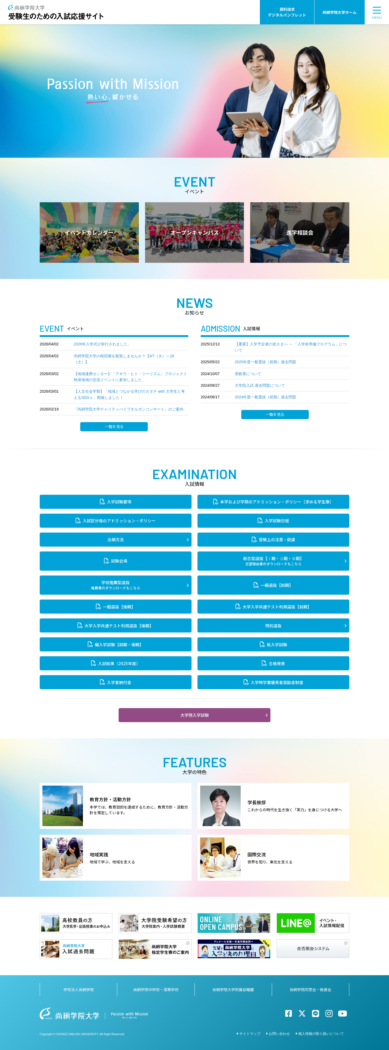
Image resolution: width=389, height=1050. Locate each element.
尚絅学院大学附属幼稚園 (233, 989)
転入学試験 (277, 644)
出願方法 (116, 539)
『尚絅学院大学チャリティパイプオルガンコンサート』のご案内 (128, 409)
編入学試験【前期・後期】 (119, 644)
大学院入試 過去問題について (260, 385)
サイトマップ (249, 1034)
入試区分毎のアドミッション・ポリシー (119, 520)
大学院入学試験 (194, 715)
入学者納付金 (119, 682)
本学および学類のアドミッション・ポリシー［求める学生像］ (277, 501)
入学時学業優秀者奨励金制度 (277, 682)
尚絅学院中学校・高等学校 (156, 989)
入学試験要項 (119, 501)
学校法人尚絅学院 (78, 989)
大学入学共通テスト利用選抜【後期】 (119, 625)
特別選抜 (273, 625)
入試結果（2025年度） (119, 663)
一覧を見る (114, 427)
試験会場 (119, 561)
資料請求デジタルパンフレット (287, 12)
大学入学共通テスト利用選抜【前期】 (277, 607)
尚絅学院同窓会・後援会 (310, 989)
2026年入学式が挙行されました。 (102, 344)
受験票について (248, 374)
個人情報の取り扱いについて (321, 1034)
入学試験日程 (277, 520)
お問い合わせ (279, 1034)
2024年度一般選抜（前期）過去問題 (265, 397)
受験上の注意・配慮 (277, 539)
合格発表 (277, 663)
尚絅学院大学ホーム (340, 12)
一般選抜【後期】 (119, 607)
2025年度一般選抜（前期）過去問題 (265, 362)
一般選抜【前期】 (277, 585)
